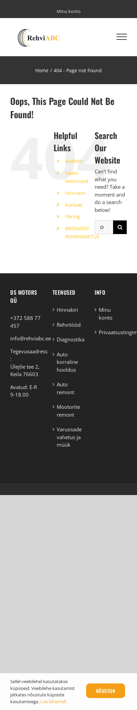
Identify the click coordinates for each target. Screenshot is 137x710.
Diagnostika (69, 339)
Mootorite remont (68, 410)
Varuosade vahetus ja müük (69, 437)
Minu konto (105, 313)
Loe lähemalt (53, 701)
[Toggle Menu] (121, 37)
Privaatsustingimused (111, 332)
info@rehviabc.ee (30, 338)
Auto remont (65, 388)
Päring (72, 216)
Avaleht (73, 161)
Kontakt (74, 205)
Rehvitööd (69, 324)
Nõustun (105, 690)
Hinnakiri (75, 193)
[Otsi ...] (104, 227)
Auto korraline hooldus (67, 362)
